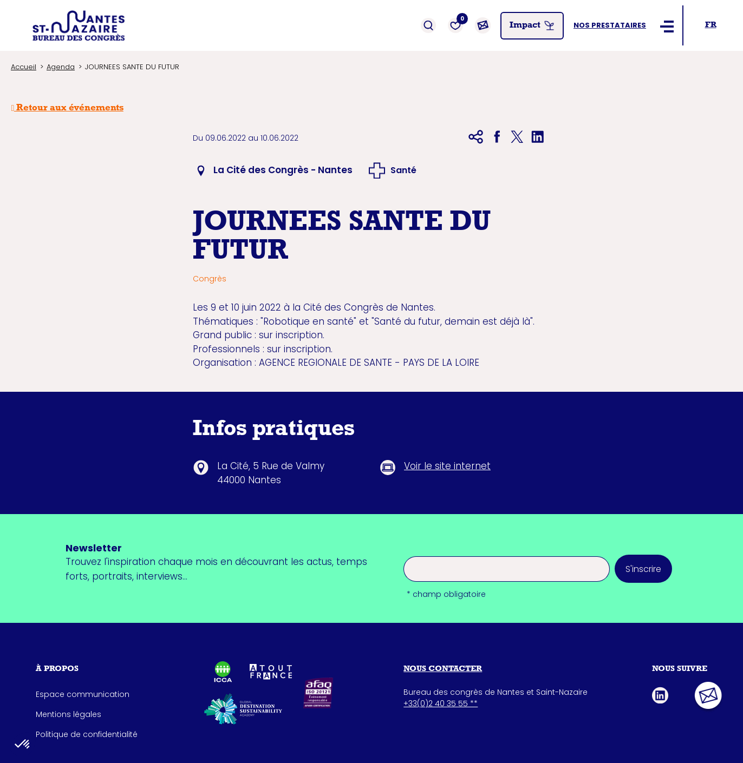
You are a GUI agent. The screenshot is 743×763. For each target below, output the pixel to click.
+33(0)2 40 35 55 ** (440, 703)
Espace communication (82, 694)
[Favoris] (455, 25)
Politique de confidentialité (87, 734)
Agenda (61, 67)
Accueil (23, 67)
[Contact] (482, 25)
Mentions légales (68, 714)
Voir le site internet (447, 465)
